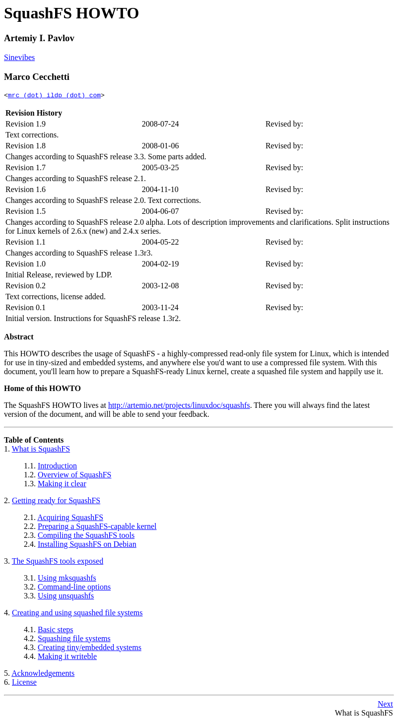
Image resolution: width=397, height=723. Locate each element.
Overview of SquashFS (74, 476)
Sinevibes (19, 57)
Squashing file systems (74, 640)
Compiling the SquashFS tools (86, 536)
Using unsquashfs (66, 597)
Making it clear (62, 485)
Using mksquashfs (67, 579)
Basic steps (55, 631)
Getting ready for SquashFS (56, 502)
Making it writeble (67, 658)
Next (385, 705)
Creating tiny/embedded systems (89, 649)
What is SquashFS (41, 450)
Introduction (57, 467)
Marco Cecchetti (36, 76)
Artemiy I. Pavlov (39, 38)
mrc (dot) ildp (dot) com (54, 96)
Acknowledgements (42, 674)
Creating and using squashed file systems (77, 614)
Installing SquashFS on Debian (87, 545)
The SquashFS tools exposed (57, 562)
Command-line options (74, 588)
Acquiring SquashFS (70, 519)
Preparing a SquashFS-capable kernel (97, 528)
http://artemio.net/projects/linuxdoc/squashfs (179, 406)
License (24, 683)
